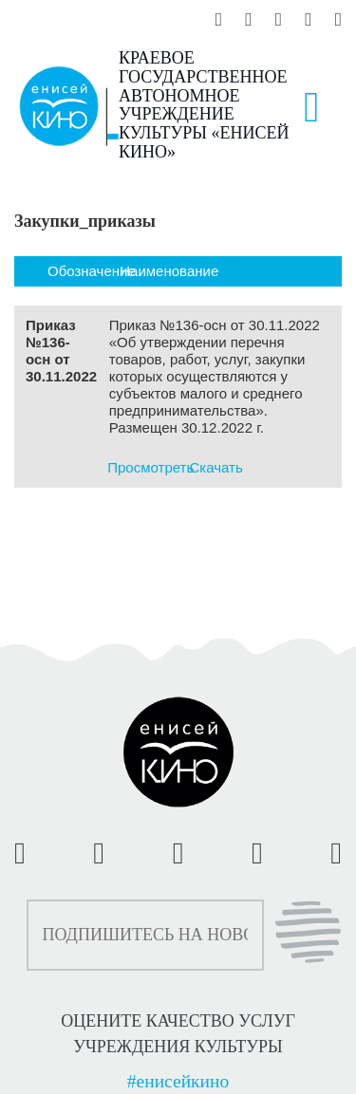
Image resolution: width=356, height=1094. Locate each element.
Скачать (216, 467)
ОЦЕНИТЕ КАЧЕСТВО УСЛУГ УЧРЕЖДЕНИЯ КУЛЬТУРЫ (178, 1033)
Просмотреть (150, 467)
